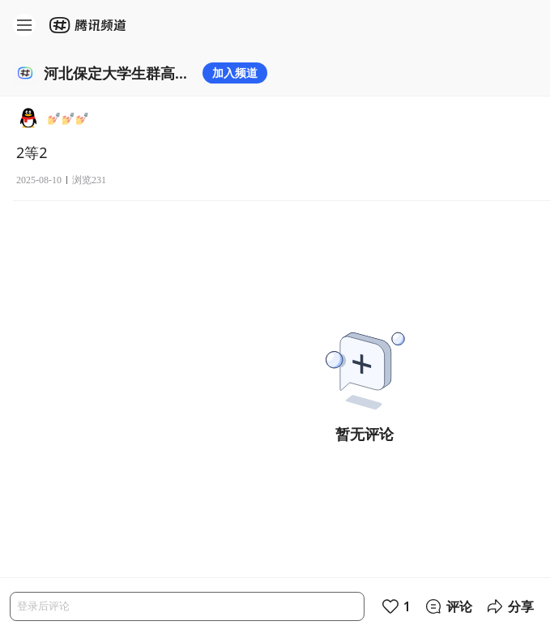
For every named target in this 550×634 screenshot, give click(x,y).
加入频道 (235, 72)
